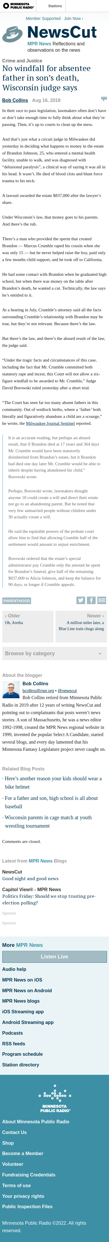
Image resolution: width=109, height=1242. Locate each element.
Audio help (14, 969)
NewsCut (12, 871)
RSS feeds (13, 1043)
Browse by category (30, 653)
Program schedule (22, 1054)
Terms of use (16, 1185)
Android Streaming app (28, 1022)
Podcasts (12, 1033)
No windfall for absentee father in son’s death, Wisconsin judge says (46, 78)
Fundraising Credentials (29, 1174)
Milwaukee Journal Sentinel (50, 423)
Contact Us (14, 1132)
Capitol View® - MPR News (31, 889)
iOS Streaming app (23, 1011)
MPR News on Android (27, 990)
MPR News (39, 43)
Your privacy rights (23, 1196)
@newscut (67, 690)
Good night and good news (30, 878)
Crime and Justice (22, 60)
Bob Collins (15, 100)
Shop (8, 1143)
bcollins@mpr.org (38, 690)
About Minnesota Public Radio (35, 1121)
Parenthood (16, 601)
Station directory (20, 1064)
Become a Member (22, 1153)
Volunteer (13, 1164)
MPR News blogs (21, 1001)
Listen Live (54, 957)
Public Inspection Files (27, 1206)
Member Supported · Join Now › (54, 18)
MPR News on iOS (22, 979)
